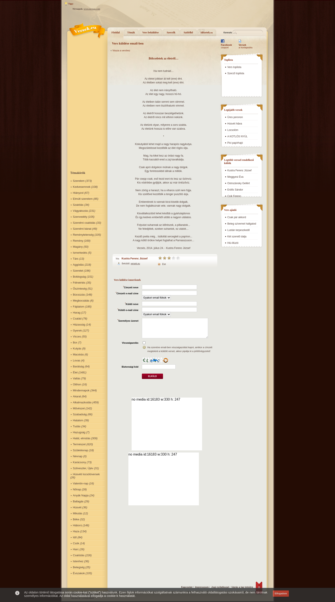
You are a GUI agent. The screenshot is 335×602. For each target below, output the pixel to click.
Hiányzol (78, 192)
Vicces (77, 336)
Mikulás (77, 513)
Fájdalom (78, 306)
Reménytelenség (83, 234)
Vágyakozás (80, 210)
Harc (76, 549)
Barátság (78, 366)
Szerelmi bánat (82, 228)
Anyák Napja (81, 495)
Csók (76, 543)
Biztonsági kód (130, 366)
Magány (78, 246)
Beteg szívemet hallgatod (241, 223)
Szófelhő (188, 32)
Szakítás (78, 204)
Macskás (78, 354)
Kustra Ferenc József (134, 258)
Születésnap (80, 450)
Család (77, 318)
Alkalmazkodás (82, 402)
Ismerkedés (80, 252)
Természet (79, 444)
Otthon (77, 384)
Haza (76, 531)
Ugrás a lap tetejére (242, 587)
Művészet (79, 408)
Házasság (79, 324)
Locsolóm (232, 130)
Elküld (152, 376)
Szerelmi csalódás (84, 222)
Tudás (77, 426)
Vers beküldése (150, 32)
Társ (75, 258)
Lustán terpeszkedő (238, 230)
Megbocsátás (81, 300)
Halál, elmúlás (81, 438)
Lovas (76, 360)
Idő (75, 537)
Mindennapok (81, 390)
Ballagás (78, 501)
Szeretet (78, 270)
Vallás (76, 378)
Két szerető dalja (236, 236)
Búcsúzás (79, 294)
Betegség (79, 567)
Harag (76, 312)
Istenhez (78, 561)
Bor (75, 342)
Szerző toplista (235, 73)
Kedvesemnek (81, 186)
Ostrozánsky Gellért (238, 183)
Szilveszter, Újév (83, 468)
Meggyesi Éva (235, 176)
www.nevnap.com (92, 9)
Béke (76, 519)
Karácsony (79, 462)
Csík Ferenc (234, 196)
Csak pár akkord (236, 217)
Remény (78, 240)
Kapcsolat (186, 587)
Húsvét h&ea (234, 123)
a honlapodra (245, 46)
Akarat (77, 396)
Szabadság (80, 414)
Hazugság (79, 432)
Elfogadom (281, 593)
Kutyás (77, 348)
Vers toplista (234, 67)
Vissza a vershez (121, 50)
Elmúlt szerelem (83, 198)
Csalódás (78, 555)
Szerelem (79, 180)
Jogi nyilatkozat (220, 587)
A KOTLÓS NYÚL (237, 136)
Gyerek (77, 330)
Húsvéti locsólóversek (86, 474)
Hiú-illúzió (232, 242)
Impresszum (202, 587)
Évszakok (79, 573)
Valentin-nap (80, 483)
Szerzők (171, 32)
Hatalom (78, 420)
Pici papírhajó (235, 142)
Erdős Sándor (235, 189)
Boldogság (79, 276)
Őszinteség (80, 288)
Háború (77, 525)
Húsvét (77, 507)
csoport (226, 46)
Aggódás (78, 264)
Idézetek (207, 32)
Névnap (77, 456)
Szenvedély (80, 216)
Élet (75, 372)
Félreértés (79, 282)
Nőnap (77, 489)
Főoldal (116, 32)
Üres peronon (235, 117)
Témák (131, 32)
